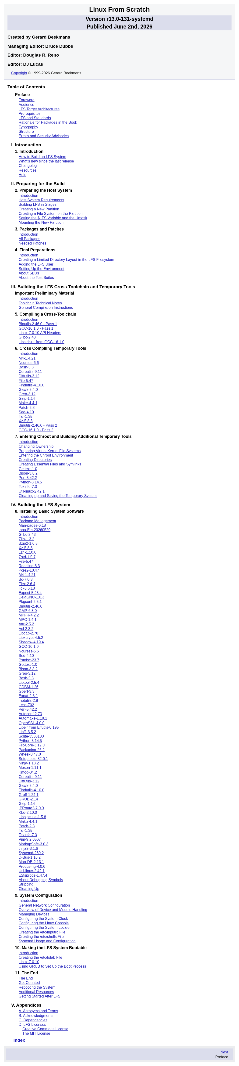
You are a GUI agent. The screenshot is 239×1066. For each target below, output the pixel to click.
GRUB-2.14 (28, 799)
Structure (26, 131)
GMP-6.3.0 (28, 611)
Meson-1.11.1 (30, 768)
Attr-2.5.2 (26, 624)
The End (26, 978)
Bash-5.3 (26, 367)
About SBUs (29, 273)
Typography (28, 127)
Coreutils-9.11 (30, 372)
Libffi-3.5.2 (27, 732)
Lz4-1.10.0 (27, 552)
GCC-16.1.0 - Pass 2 (36, 430)
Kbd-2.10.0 (28, 812)
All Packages (29, 239)
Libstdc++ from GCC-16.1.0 (41, 342)
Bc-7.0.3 (26, 579)
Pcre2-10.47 (29, 570)
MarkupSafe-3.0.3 (33, 844)
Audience (26, 105)
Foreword (27, 100)
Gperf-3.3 (27, 691)
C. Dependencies (33, 1020)
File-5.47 (26, 381)
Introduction (28, 196)
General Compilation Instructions (46, 308)
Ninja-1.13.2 (29, 763)
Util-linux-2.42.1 (32, 491)
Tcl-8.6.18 (27, 588)
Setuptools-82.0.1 (33, 759)
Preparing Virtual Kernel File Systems (50, 451)
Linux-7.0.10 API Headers (40, 333)
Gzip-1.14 (27, 398)
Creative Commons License (45, 1029)
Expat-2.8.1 (28, 696)
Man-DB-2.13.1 (31, 862)
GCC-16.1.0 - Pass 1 (36, 328)
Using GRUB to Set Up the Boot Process (52, 966)
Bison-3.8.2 (28, 473)
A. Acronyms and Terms (38, 1011)
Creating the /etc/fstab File (40, 957)
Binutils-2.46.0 (30, 606)
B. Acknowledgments (36, 1016)
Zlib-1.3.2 (26, 539)
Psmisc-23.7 (29, 660)
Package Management (37, 521)
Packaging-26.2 (32, 750)
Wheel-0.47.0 (30, 754)
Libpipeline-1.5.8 (32, 817)
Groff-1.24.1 (29, 795)
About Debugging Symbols (41, 880)
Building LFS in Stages (37, 204)
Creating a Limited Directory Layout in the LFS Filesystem (66, 260)
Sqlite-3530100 (31, 736)
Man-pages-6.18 (32, 525)
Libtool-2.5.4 (29, 682)
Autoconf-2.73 (30, 714)
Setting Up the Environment (41, 269)
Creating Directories (35, 460)
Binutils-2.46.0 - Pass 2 (38, 425)
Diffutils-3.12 (29, 376)
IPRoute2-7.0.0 (31, 808)
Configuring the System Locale (44, 927)
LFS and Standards (35, 118)
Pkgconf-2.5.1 (30, 602)
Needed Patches (32, 243)
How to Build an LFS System (42, 157)
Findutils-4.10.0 (31, 385)
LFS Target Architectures (39, 109)
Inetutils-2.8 (28, 700)
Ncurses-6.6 (29, 363)
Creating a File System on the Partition (51, 214)
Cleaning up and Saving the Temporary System (58, 496)
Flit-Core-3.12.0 (32, 745)
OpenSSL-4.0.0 (31, 723)
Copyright (19, 73)
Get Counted (29, 983)
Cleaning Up (29, 889)
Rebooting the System (37, 987)
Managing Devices (34, 914)
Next (224, 1052)
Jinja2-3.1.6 (28, 848)
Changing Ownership (36, 446)
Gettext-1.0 (28, 469)
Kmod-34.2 (28, 772)
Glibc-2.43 (27, 337)
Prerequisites (29, 113)
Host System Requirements (41, 200)
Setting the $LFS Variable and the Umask (53, 218)
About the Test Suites (36, 278)
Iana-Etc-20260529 (34, 530)
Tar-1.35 (25, 416)
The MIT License (36, 1033)
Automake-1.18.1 (33, 718)
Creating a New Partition (39, 209)
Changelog (28, 166)
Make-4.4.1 (28, 403)
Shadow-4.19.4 (31, 642)
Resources (27, 170)
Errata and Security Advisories (44, 136)
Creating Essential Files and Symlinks (50, 464)
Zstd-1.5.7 (27, 557)
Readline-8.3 (29, 566)
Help (22, 175)
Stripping (26, 884)
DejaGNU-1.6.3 (31, 597)
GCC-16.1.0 (29, 646)
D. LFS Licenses (32, 1024)
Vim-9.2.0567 (30, 839)
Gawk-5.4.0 (28, 390)
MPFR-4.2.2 (29, 615)
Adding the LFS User (36, 264)
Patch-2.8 (27, 408)
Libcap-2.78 (28, 633)
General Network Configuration (44, 905)
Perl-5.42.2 (28, 478)
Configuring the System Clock (43, 919)
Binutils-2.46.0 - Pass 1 (38, 324)
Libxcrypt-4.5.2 (31, 638)
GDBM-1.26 (28, 687)
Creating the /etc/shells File (41, 937)
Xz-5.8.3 (26, 421)
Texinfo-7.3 (28, 487)
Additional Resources (36, 992)
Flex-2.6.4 (27, 584)
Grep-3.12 (27, 394)
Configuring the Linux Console (44, 923)
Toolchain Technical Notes (40, 303)
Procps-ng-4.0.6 (32, 866)
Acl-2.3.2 (26, 629)
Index (19, 1040)
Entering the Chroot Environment (46, 455)
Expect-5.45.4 (30, 593)
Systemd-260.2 (31, 853)
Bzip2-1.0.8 (28, 543)
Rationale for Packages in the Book (48, 122)
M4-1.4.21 (27, 358)
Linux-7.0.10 (29, 962)
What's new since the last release (46, 161)
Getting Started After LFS (39, 996)
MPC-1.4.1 (27, 620)
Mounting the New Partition (41, 222)
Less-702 (26, 705)
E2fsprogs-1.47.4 (33, 875)
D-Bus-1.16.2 (30, 857)
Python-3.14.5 (30, 482)
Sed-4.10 (26, 412)
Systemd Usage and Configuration (47, 941)
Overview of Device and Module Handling (53, 910)
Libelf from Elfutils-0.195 (39, 727)
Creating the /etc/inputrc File (42, 932)
